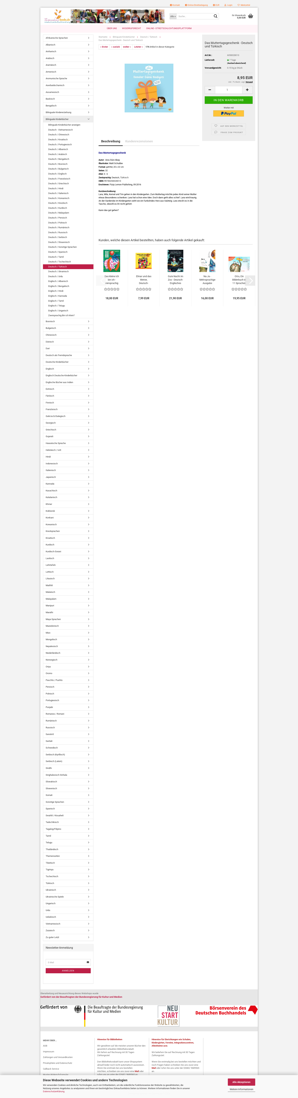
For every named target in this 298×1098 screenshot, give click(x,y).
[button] (216, 5)
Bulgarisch (51, 328)
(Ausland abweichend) (236, 63)
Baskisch (50, 99)
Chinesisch (51, 335)
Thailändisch (52, 849)
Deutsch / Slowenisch (59, 242)
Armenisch (51, 71)
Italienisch (51, 470)
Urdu (48, 910)
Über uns (112, 28)
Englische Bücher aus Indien (59, 382)
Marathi (49, 612)
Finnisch (50, 402)
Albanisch (50, 44)
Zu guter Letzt (52, 937)
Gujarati (49, 436)
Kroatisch (50, 538)
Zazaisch (50, 930)
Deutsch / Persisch (57, 217)
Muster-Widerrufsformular (55, 1074)
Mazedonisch (52, 626)
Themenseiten (53, 856)
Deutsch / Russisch (57, 232)
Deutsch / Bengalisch (58, 159)
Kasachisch (51, 490)
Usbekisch (51, 917)
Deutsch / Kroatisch (58, 139)
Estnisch (50, 389)
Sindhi (49, 768)
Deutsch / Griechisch (58, 183)
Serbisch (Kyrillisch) (55, 754)
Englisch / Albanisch (58, 281)
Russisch (50, 727)
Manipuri (50, 605)
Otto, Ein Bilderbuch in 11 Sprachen (239, 280)
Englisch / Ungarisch (58, 310)
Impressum (48, 1051)
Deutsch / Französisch (59, 178)
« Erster (104, 47)
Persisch (50, 687)
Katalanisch (51, 497)
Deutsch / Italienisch (58, 193)
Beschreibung (110, 141)
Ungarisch (50, 903)
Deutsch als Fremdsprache (59, 355)
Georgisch (51, 423)
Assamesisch (52, 92)
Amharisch (51, 51)
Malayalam (51, 599)
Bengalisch (51, 105)
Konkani (50, 517)
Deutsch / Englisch (57, 173)
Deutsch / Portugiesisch (60, 144)
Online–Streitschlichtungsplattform (169, 28)
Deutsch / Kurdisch (57, 208)
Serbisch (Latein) (54, 761)
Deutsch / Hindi (55, 188)
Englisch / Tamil (56, 301)
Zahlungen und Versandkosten (58, 1057)
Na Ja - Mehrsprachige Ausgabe (207, 280)
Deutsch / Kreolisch (57, 203)
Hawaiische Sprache (56, 443)
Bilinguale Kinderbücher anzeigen (64, 125)
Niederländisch (53, 653)
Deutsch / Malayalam (58, 212)
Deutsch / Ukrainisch (58, 271)
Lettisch (50, 572)
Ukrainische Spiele (55, 896)
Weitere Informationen (241, 1089)
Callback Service (51, 1069)
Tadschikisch (52, 822)
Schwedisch (52, 747)
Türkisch (50, 883)
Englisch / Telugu (56, 305)
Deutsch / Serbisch (57, 237)
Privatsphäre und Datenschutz (57, 1063)
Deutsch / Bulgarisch (58, 168)
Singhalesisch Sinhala (56, 775)
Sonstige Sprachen (55, 802)
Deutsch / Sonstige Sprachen (62, 247)
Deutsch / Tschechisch (59, 261)
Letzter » (138, 47)
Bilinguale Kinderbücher (57, 119)
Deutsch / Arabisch (57, 154)
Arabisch (50, 58)
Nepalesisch (52, 646)
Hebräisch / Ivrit (53, 450)
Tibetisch (50, 863)
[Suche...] (173, 16)
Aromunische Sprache (56, 78)
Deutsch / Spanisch (57, 252)
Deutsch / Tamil (56, 257)
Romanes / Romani (55, 714)
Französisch (52, 409)
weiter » (127, 47)
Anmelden (68, 971)
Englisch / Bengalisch (58, 286)
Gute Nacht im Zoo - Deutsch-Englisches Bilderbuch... (175, 280)
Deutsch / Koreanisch (58, 198)
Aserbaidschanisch (55, 85)
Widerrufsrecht (131, 28)
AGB (45, 1045)
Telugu (49, 842)
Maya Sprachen (53, 619)
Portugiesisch (52, 700)
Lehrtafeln (51, 565)
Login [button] (228, 5)
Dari (48, 348)
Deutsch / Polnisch (57, 222)
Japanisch (51, 477)
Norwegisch (51, 659)
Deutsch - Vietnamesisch (60, 129)
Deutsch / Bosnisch (57, 164)
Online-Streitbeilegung (196, 5)
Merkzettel (244, 5)
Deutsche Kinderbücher (57, 362)
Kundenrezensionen (139, 141)
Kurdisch (50, 544)
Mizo (48, 632)
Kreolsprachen (53, 531)
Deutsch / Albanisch (58, 149)
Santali (49, 741)
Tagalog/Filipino (53, 829)
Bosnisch (50, 321)
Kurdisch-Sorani (53, 551)
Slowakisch (51, 781)
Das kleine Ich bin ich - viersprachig (112, 280)
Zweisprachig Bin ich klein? (61, 315)
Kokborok (50, 511)
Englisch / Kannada (57, 296)
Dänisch (50, 341)
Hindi (48, 456)
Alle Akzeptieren (241, 1082)
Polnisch (50, 693)
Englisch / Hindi (55, 291)
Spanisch (50, 808)
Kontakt (175, 5)
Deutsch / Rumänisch (58, 227)
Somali (49, 795)
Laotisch (50, 558)
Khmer (49, 504)
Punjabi (49, 707)
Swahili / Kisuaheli (55, 815)
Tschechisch (52, 876)
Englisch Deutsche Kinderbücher (61, 375)
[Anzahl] (228, 90)
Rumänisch (51, 720)
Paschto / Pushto (54, 680)
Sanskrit (50, 734)
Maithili (49, 585)
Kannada (50, 483)
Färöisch (50, 396)
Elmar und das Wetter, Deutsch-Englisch (143, 280)
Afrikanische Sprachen (57, 38)
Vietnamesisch (53, 923)
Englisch (50, 368)
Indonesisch (52, 463)
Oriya (48, 666)
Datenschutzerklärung (53, 1091)
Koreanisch (51, 524)
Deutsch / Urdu (55, 276)
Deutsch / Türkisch (57, 266)
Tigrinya (49, 869)
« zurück (115, 47)
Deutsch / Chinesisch (58, 134)
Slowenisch (51, 788)
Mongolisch (51, 639)
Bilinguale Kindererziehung (58, 112)
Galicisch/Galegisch (55, 416)
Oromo (49, 673)
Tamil (48, 836)
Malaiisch (50, 592)
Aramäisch (51, 65)
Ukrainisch (51, 890)
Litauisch (50, 578)
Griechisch (51, 429)
